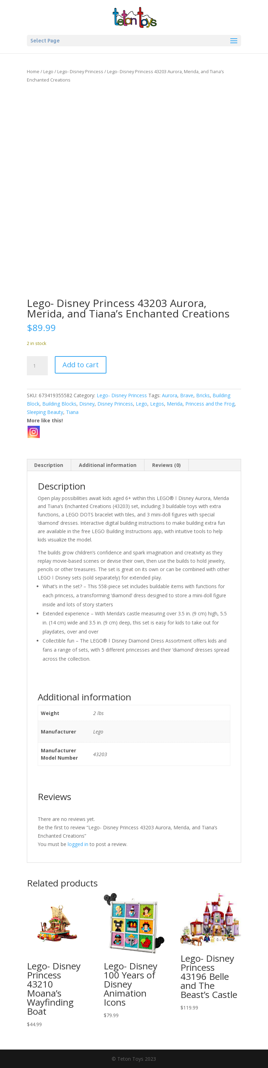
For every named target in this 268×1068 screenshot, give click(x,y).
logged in (78, 844)
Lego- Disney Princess (80, 71)
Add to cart (80, 364)
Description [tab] (48, 465)
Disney (87, 403)
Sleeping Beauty (45, 412)
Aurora (169, 395)
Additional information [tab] (107, 465)
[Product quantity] (37, 366)
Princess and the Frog (209, 403)
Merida (175, 403)
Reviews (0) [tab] (166, 465)
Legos (157, 403)
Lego (48, 71)
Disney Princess (115, 403)
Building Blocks (59, 403)
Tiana (72, 412)
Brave (186, 395)
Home (33, 71)
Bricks (203, 395)
